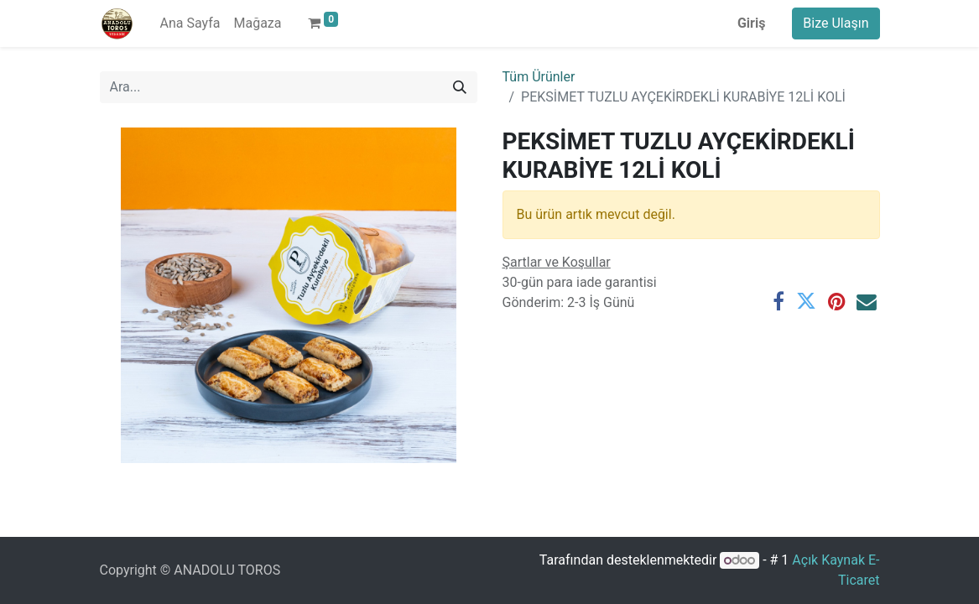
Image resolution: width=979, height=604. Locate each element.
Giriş (751, 23)
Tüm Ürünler (539, 77)
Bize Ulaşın (835, 23)
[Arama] (459, 87)
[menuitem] (190, 23)
